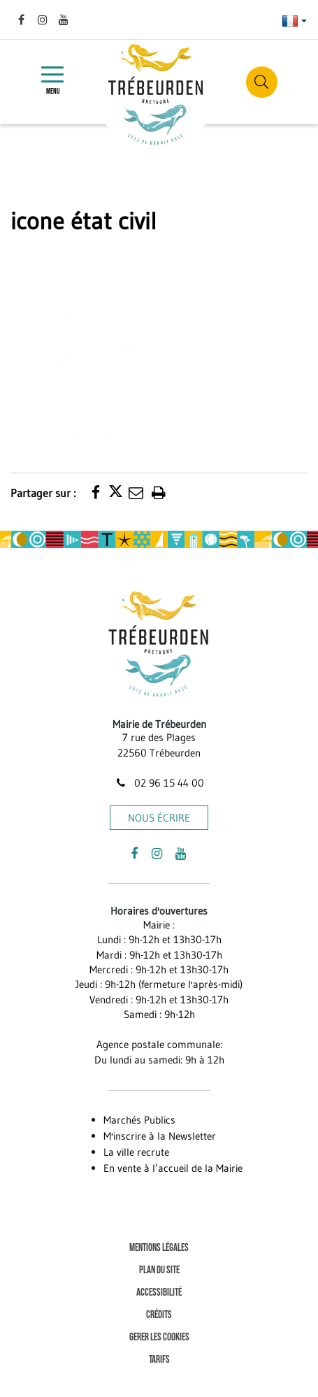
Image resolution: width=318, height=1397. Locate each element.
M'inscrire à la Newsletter (159, 1135)
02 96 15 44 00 (158, 782)
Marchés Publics (139, 1119)
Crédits (159, 1314)
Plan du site (159, 1270)
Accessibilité (159, 1292)
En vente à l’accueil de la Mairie (173, 1168)
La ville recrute (136, 1152)
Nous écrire (159, 817)
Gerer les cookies (159, 1337)
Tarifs (159, 1359)
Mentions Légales (159, 1247)
